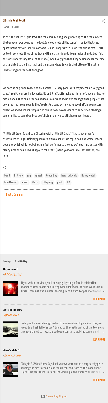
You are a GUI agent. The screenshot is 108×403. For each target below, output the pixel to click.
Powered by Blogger (54, 396)
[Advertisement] (54, 224)
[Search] (103, 7)
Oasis (35, 182)
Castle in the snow (12, 310)
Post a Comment (15, 194)
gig (29, 175)
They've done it (10, 269)
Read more (99, 299)
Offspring (48, 182)
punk (60, 182)
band (7, 175)
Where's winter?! (11, 350)
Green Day (51, 175)
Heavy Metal (88, 175)
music (24, 182)
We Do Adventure (47, 5)
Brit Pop (18, 175)
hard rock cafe (69, 175)
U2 (68, 182)
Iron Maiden (10, 182)
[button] (103, 21)
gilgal (38, 175)
